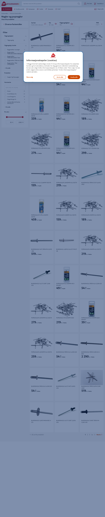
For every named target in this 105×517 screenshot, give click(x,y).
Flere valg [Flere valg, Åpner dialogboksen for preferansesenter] (29, 77)
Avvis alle (60, 77)
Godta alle (74, 77)
